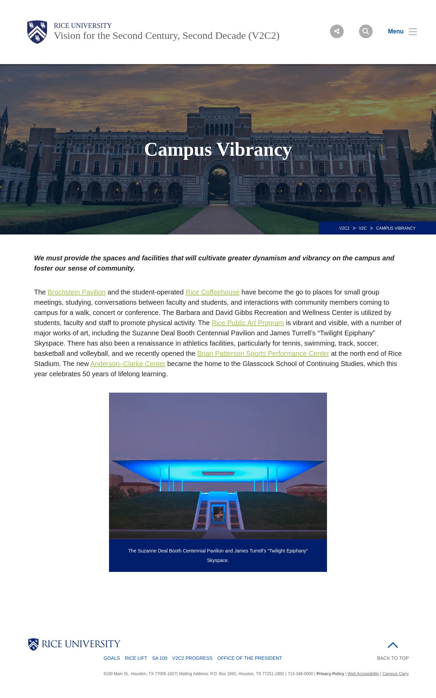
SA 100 (159, 658)
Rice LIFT (136, 658)
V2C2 (344, 228)
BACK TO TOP (393, 658)
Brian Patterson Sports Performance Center (263, 353)
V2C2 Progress (192, 658)
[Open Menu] (398, 31)
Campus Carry (396, 673)
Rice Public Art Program (248, 323)
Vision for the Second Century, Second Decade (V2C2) (167, 35)
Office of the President (249, 658)
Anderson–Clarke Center (127, 363)
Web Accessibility (363, 673)
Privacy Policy (330, 673)
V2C (363, 228)
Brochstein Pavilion (77, 292)
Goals (112, 658)
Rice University (83, 25)
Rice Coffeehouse (213, 292)
